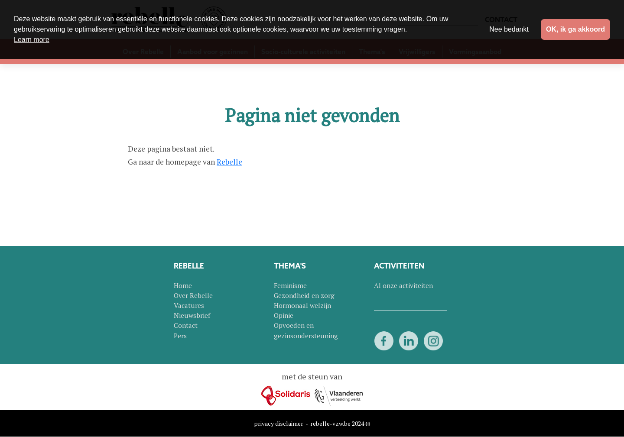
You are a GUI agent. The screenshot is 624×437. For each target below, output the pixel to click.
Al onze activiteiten (403, 285)
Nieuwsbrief (192, 315)
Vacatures (189, 305)
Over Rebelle (193, 295)
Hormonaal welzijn (302, 305)
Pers (180, 335)
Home (183, 285)
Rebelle (229, 162)
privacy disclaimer (278, 423)
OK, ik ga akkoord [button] (575, 29)
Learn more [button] (31, 39)
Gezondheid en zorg (304, 295)
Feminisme (290, 285)
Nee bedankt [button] (509, 29)
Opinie (283, 315)
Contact (186, 325)
